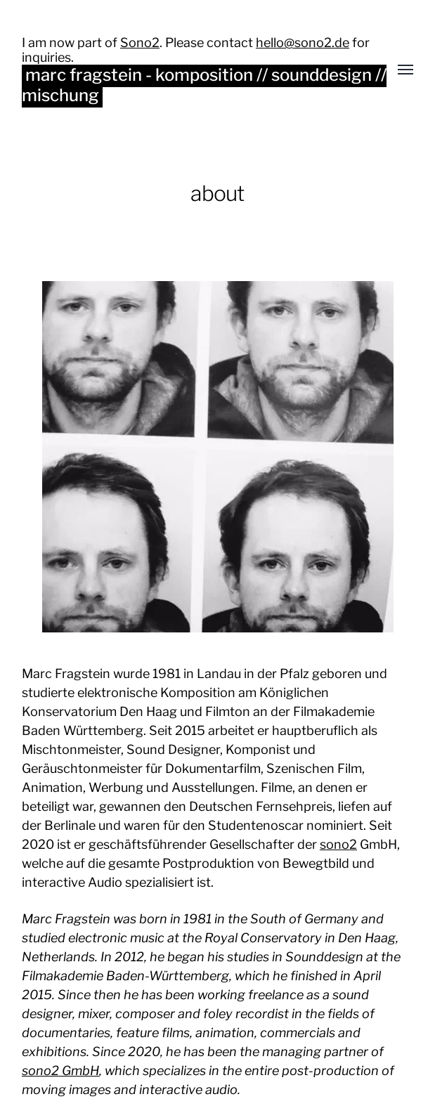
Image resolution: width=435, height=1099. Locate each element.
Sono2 (140, 42)
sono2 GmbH (60, 1070)
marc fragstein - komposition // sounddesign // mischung (204, 85)
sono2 (338, 844)
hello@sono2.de (302, 42)
